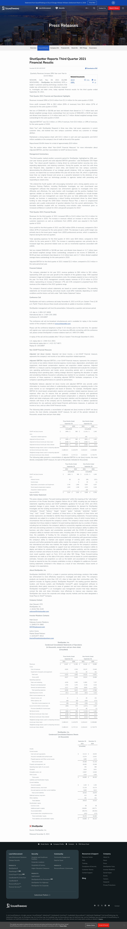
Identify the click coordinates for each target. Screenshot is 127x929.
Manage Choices (91, 925)
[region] (63, 925)
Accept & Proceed (103, 925)
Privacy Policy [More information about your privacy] (63, 926)
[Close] (124, 925)
